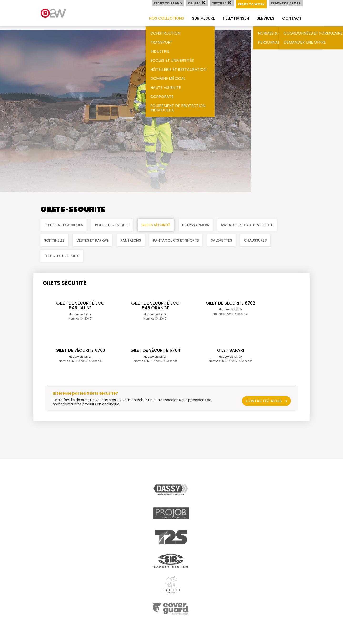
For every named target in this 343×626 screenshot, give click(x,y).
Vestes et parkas (92, 240)
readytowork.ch (59, 13)
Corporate (159, 96)
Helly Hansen (234, 18)
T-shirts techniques (63, 225)
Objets (196, 2)
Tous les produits (62, 256)
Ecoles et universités (169, 60)
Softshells (54, 240)
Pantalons (130, 240)
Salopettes (221, 240)
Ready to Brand (167, 3)
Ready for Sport (286, 3)
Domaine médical (164, 78)
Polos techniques (112, 225)
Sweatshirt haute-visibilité (247, 225)
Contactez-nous (264, 412)
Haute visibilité (162, 87)
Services (264, 18)
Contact (291, 18)
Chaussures (255, 240)
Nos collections (163, 18)
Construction (162, 33)
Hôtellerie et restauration (175, 69)
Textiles (221, 2)
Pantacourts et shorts (176, 240)
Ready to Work (250, 4)
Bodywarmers (195, 225)
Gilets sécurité (155, 225)
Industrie (156, 51)
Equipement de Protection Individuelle (174, 108)
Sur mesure (201, 18)
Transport (158, 42)
